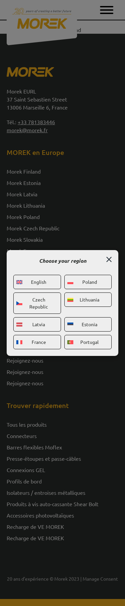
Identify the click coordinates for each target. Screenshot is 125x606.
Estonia (82, 324)
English (31, 282)
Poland (82, 282)
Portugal (83, 342)
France (31, 342)
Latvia (30, 324)
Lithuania (83, 299)
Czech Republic (32, 303)
